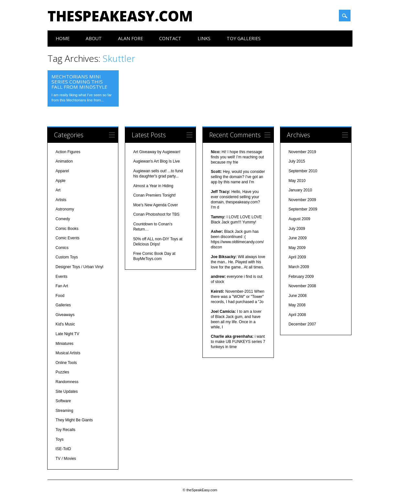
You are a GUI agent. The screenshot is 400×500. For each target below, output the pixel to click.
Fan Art (62, 286)
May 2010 (297, 180)
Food (60, 295)
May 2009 (297, 247)
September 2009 (302, 209)
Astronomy (65, 209)
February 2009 (301, 276)
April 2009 (297, 257)
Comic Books (67, 228)
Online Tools (66, 362)
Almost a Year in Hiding (153, 186)
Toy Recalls (65, 429)
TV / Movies (66, 458)
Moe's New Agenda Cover (155, 205)
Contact (170, 38)
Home (63, 38)
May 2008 (297, 305)
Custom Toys (67, 257)
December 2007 (302, 324)
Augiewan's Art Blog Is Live (156, 161)
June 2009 (297, 238)
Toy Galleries (244, 38)
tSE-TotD (63, 449)
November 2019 (302, 152)
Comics (62, 247)
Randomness (67, 382)
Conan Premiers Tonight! (154, 195)
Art (58, 190)
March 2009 (298, 267)
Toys (60, 439)
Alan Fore (130, 38)
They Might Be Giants (74, 420)
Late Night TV (67, 334)
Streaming (64, 410)
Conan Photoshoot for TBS (156, 214)
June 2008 (297, 295)
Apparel (62, 171)
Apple (61, 180)
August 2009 (299, 219)
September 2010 (302, 171)
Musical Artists (68, 353)
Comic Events (68, 238)
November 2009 (302, 200)
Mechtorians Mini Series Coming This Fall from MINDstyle (79, 81)
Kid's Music (65, 324)
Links (204, 38)
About (94, 38)
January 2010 (300, 190)
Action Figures (68, 152)
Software (63, 401)
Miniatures (64, 343)
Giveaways (65, 314)
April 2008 (297, 314)
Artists (61, 200)
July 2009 (296, 228)
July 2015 (296, 161)
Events (62, 276)
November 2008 (302, 286)
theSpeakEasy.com (120, 16)
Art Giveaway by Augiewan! (156, 152)
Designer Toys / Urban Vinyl (79, 267)
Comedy (63, 219)
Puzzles (62, 372)
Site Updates (67, 391)
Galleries (63, 305)
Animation (64, 161)
